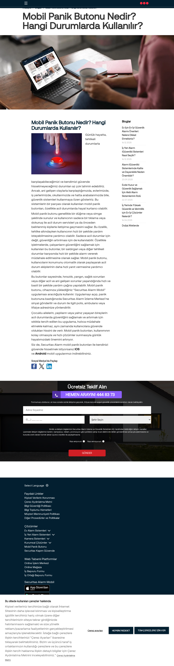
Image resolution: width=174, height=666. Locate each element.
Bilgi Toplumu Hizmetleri (38, 510)
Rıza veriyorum (76, 442)
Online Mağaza (33, 567)
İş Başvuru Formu (34, 571)
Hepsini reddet (120, 630)
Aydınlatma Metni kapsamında (36, 430)
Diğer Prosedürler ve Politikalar (42, 518)
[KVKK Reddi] (103, 442)
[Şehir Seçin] (120, 420)
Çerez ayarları (94, 630)
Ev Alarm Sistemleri (35, 531)
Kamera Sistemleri (34, 539)
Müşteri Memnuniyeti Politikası (42, 514)
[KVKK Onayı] (84, 442)
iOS (77, 349)
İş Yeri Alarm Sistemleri (37, 535)
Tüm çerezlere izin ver (152, 630)
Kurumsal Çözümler (35, 543)
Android (40, 353)
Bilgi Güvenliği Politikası (37, 506)
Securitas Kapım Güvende (39, 551)
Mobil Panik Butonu (35, 547)
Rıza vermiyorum (94, 442)
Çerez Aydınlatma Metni (38, 502)
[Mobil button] (25, 3)
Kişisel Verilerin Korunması (39, 498)
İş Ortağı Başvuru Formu (38, 575)
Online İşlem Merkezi (36, 563)
